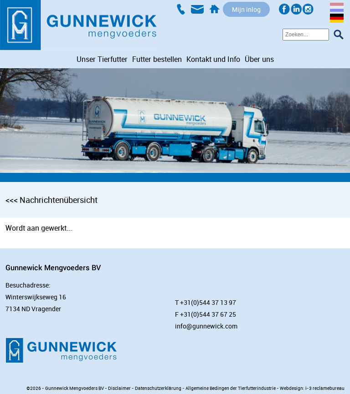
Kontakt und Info (213, 59)
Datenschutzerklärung (158, 388)
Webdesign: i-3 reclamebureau (312, 388)
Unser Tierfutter (102, 59)
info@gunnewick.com (206, 326)
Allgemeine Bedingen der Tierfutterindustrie (230, 388)
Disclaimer (119, 388)
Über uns (259, 59)
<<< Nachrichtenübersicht (51, 199)
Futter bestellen (157, 59)
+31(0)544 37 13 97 (208, 302)
